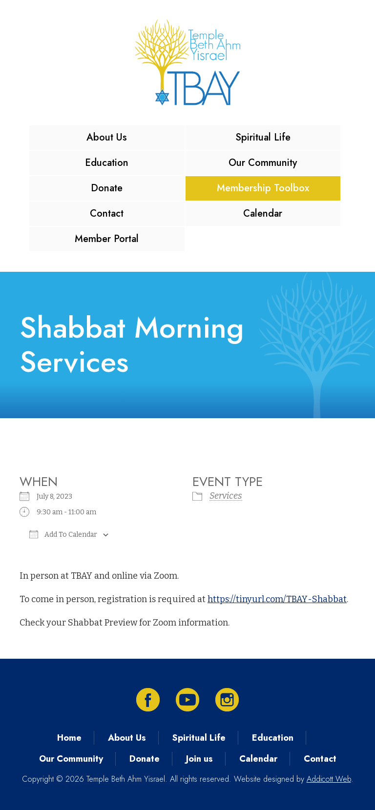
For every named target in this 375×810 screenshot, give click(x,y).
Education (106, 163)
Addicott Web (329, 779)
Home (69, 737)
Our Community (263, 163)
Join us (199, 758)
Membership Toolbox (263, 188)
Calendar (262, 213)
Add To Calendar (63, 534)
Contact (107, 213)
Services (225, 495)
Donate (107, 188)
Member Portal (107, 239)
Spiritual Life (263, 137)
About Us (106, 137)
